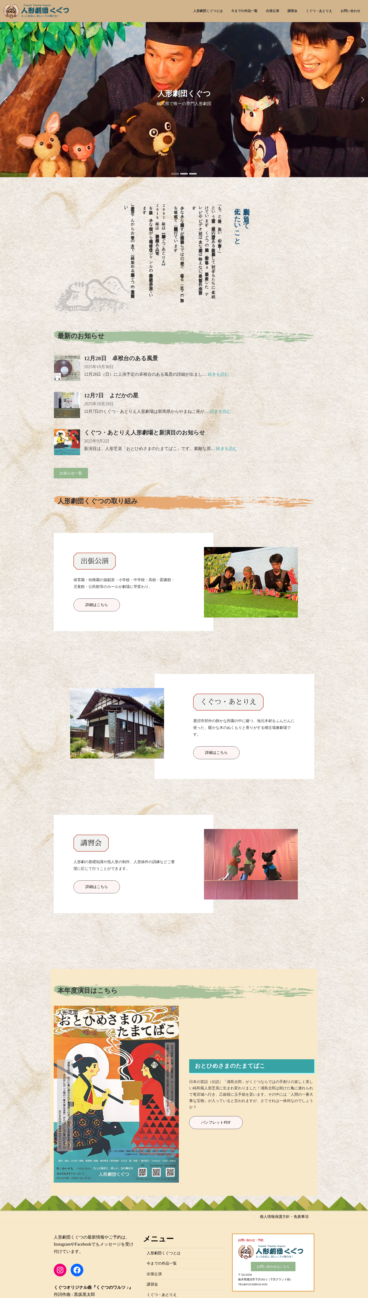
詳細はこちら (96, 605)
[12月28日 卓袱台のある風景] (67, 368)
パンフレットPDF (215, 1122)
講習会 (152, 1284)
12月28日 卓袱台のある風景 (121, 358)
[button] (175, 173)
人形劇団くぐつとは (163, 1253)
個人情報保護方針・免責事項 (284, 1217)
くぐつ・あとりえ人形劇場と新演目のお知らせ (144, 433)
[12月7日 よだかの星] (67, 405)
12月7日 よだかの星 (111, 395)
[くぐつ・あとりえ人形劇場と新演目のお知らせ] (67, 442)
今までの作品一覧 (162, 1263)
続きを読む (218, 374)
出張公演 (154, 1274)
